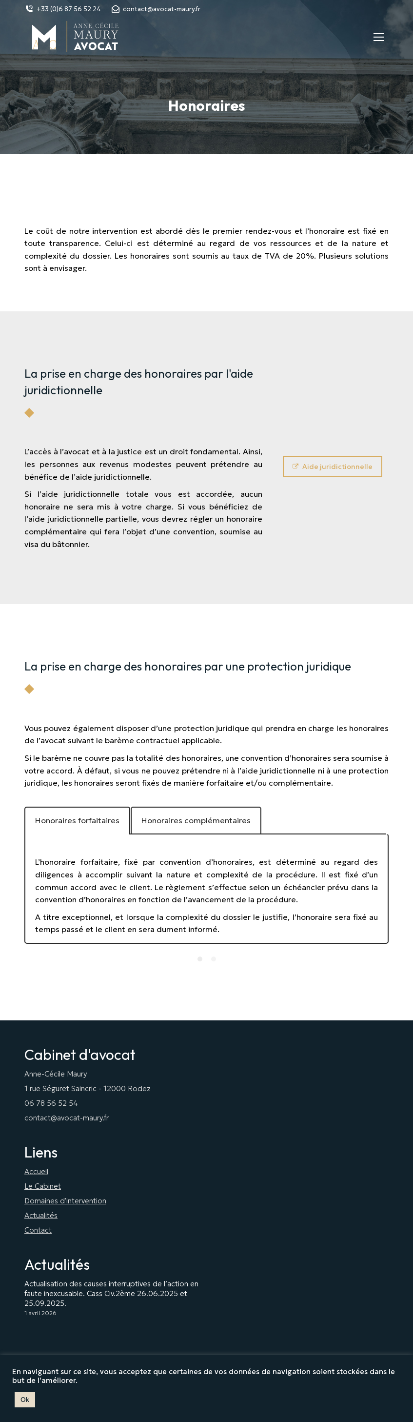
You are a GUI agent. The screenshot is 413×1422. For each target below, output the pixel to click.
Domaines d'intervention (65, 1200)
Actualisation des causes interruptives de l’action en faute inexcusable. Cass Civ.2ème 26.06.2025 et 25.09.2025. (111, 1293)
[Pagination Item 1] (199, 958)
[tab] (77, 821)
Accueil (36, 1171)
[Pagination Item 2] (213, 958)
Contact (38, 1230)
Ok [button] (24, 1400)
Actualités (41, 1215)
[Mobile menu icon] (379, 37)
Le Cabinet (42, 1186)
